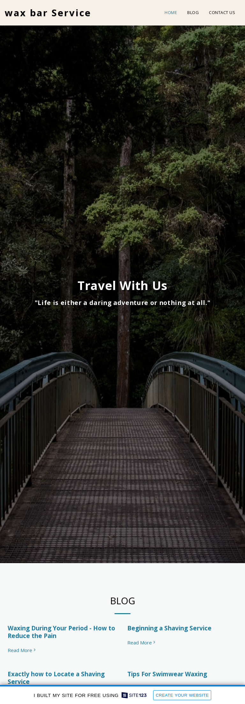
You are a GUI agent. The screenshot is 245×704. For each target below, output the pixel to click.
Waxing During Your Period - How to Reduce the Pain (61, 632)
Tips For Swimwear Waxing (167, 674)
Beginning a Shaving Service (169, 628)
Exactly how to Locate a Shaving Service (56, 678)
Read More (22, 650)
